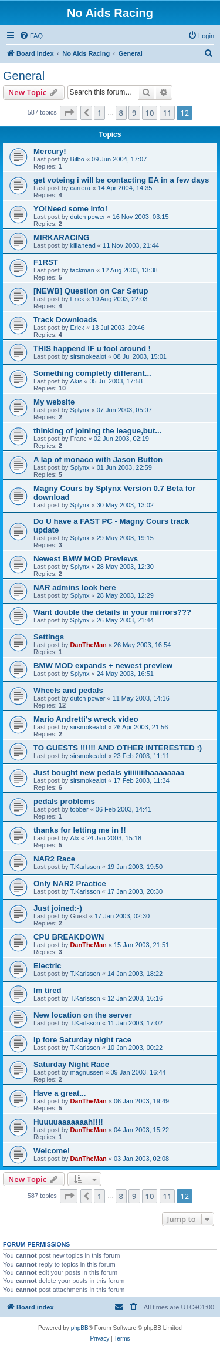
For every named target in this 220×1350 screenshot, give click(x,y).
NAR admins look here (74, 587)
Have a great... (59, 1093)
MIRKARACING (61, 237)
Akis (76, 381)
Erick (77, 298)
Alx (74, 837)
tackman (82, 270)
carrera (80, 187)
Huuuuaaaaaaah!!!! (68, 1121)
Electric (47, 965)
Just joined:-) (57, 908)
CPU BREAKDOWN (68, 936)
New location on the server (82, 1015)
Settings (48, 636)
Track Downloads (65, 319)
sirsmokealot (88, 356)
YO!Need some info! (70, 208)
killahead (82, 245)
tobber (79, 809)
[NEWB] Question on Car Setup (90, 291)
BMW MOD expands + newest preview (102, 665)
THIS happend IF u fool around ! (92, 348)
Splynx (79, 409)
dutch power (87, 216)
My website (54, 402)
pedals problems (64, 801)
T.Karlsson (85, 866)
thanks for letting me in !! (79, 830)
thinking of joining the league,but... (97, 430)
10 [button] (149, 112)
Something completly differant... (92, 373)
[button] (68, 113)
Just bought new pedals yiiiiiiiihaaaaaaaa (108, 772)
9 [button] (134, 112)
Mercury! (49, 151)
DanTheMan (88, 644)
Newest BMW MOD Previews (85, 558)
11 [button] (167, 112)
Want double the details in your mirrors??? (112, 612)
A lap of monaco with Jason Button (98, 459)
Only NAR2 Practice (69, 883)
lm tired (47, 990)
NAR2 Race (54, 858)
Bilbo (77, 159)
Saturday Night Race (71, 1064)
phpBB (80, 1328)
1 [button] (99, 112)
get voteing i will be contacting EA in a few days (121, 180)
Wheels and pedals (68, 690)
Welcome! (51, 1150)
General (24, 75)
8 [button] (121, 112)
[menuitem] (31, 36)
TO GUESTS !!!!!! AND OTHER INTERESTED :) (117, 747)
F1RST (45, 262)
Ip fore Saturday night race (82, 1039)
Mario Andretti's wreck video (85, 719)
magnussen (86, 1072)
